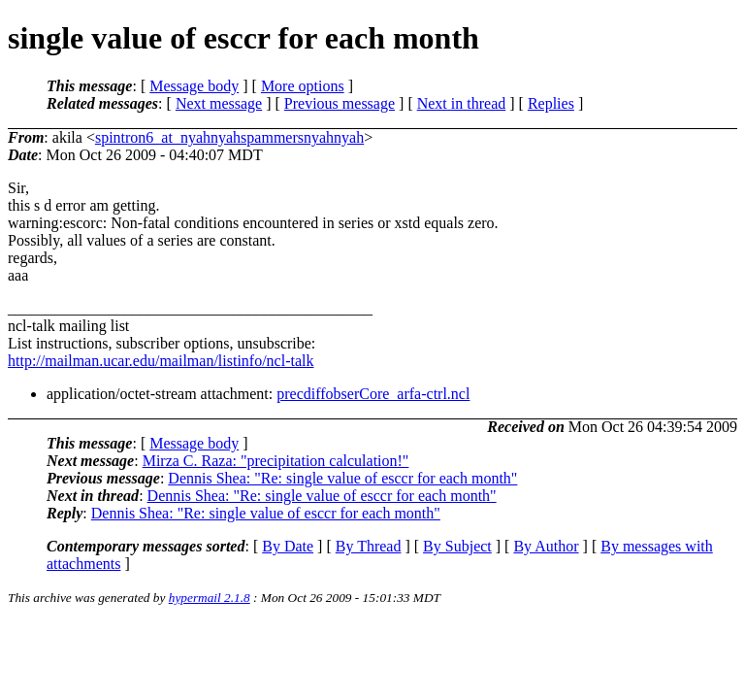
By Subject (457, 546)
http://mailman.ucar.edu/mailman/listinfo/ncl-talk (160, 360)
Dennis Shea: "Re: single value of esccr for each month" (342, 478)
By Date (287, 546)
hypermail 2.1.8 (209, 597)
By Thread (369, 546)
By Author (545, 546)
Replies (551, 103)
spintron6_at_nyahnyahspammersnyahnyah (229, 137)
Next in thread (461, 103)
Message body (194, 86)
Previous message (339, 103)
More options (302, 86)
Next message (219, 103)
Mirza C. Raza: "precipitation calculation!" (276, 460)
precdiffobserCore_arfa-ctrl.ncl (373, 393)
